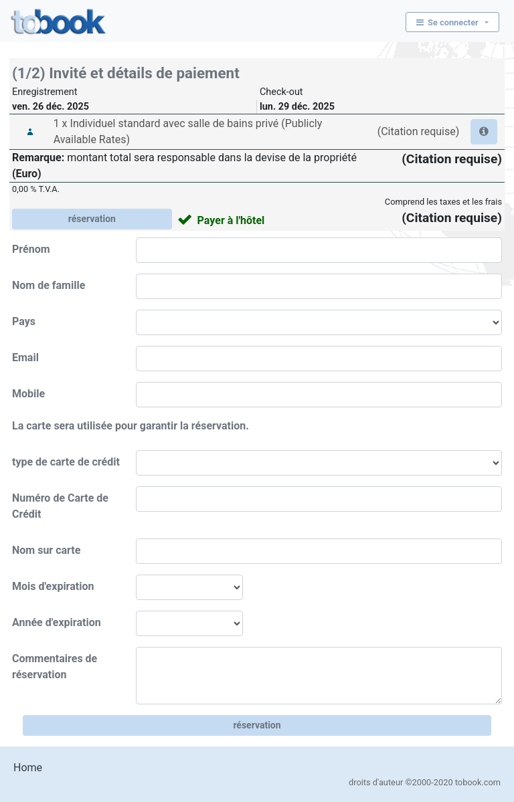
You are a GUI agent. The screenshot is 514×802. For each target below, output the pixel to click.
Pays (23, 321)
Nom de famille (48, 285)
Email (25, 357)
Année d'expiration (56, 622)
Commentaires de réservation (54, 666)
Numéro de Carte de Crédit (60, 506)
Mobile (28, 393)
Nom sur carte (46, 550)
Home (27, 767)
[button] (483, 131)
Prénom (31, 249)
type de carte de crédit (66, 462)
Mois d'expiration (53, 586)
